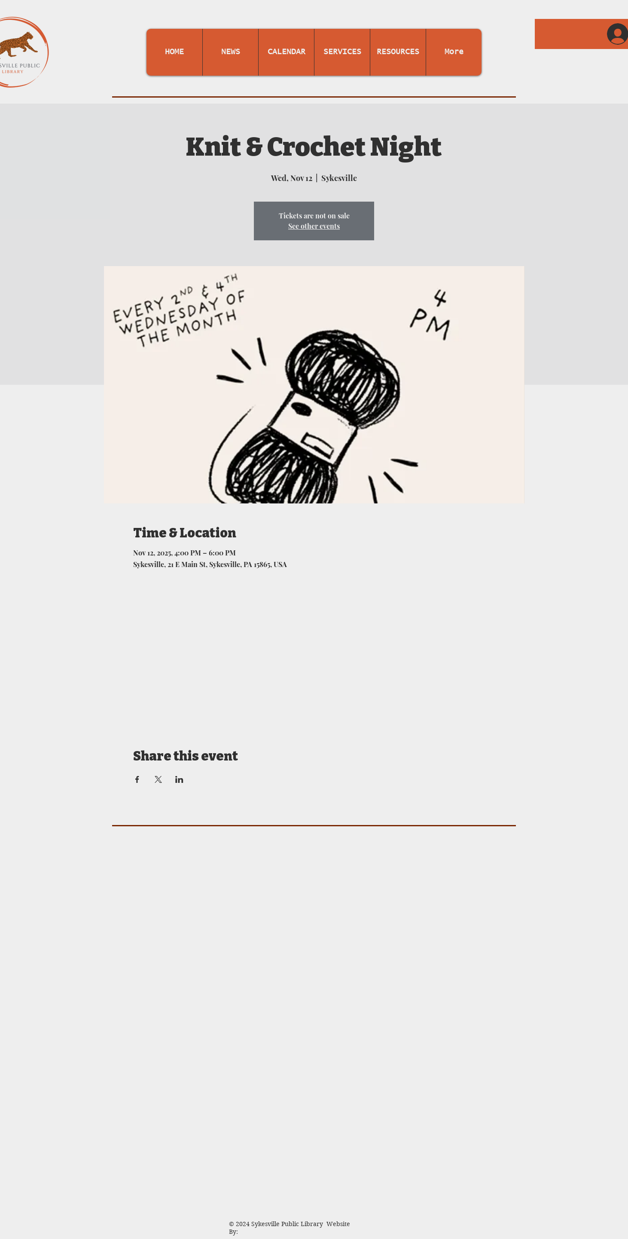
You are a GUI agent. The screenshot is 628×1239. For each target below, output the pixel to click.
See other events (314, 225)
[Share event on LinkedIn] (179, 779)
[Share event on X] (158, 779)
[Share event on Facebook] (137, 779)
